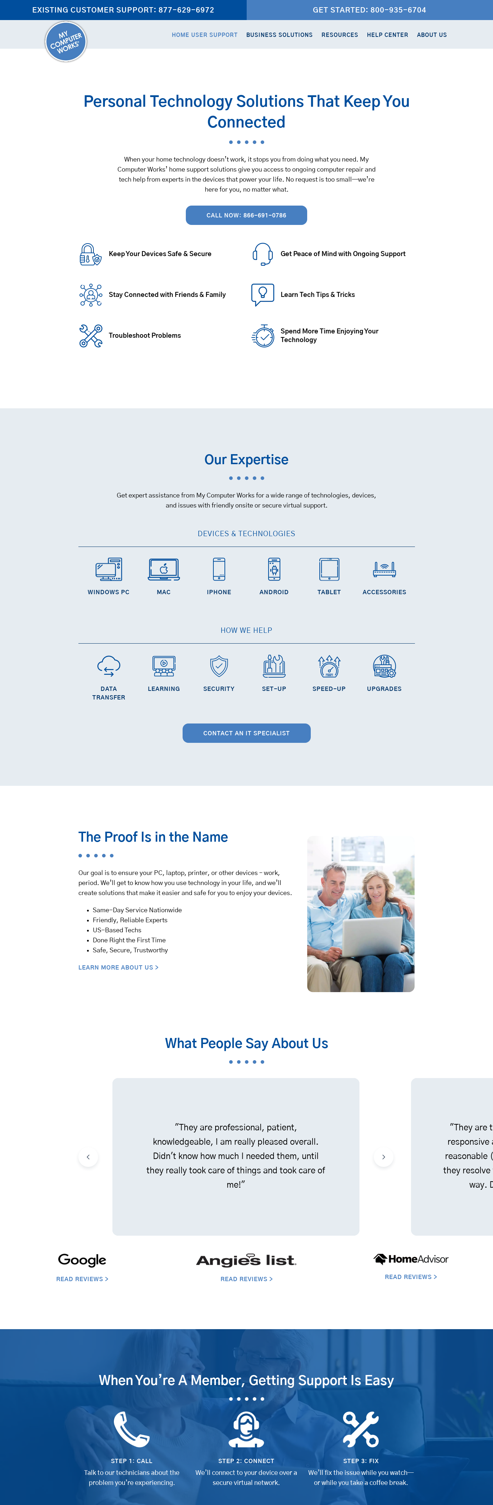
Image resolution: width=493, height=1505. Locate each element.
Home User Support (205, 35)
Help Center (388, 35)
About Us (432, 35)
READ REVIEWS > (82, 1279)
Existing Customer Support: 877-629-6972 (123, 10)
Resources (340, 35)
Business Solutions (279, 35)
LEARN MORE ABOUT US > (118, 968)
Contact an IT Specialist (246, 733)
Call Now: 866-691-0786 (246, 215)
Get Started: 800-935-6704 (369, 10)
